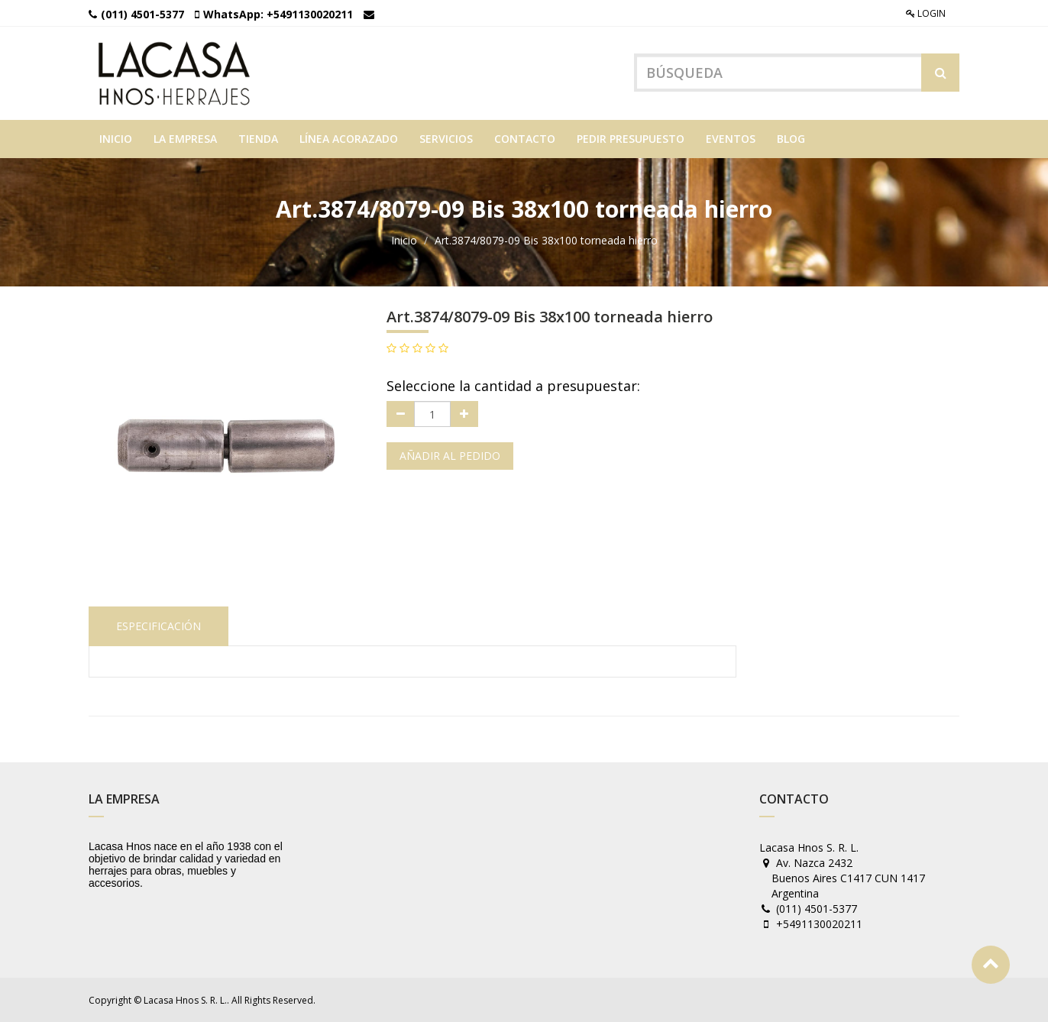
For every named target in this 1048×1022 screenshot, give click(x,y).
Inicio (404, 240)
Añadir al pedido (449, 455)
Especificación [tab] (158, 626)
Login (926, 13)
